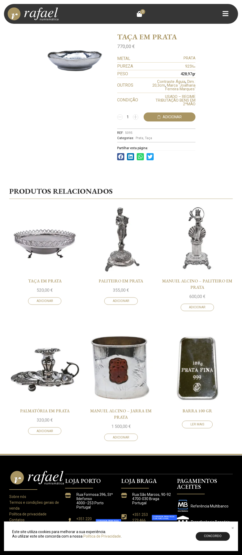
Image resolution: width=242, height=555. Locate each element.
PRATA (189, 58)
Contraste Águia (171, 81)
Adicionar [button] (44, 368)
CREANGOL (201, 540)
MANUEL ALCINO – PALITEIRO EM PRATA (197, 351)
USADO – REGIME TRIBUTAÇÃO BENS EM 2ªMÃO (175, 100)
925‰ (190, 66)
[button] (141, 14)
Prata (139, 138)
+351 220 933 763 (84, 522)
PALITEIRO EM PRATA (121, 348)
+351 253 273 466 (140, 517)
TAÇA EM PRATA (45, 348)
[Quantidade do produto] (128, 117)
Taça (148, 138)
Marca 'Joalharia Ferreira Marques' (180, 87)
